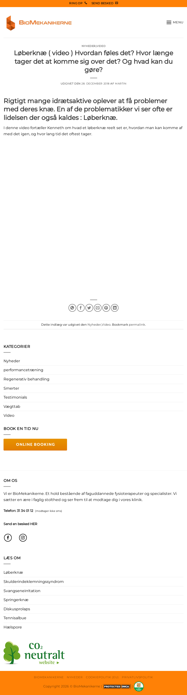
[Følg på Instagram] (23, 538)
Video (100, 46)
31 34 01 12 (25, 511)
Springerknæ (16, 600)
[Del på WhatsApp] (72, 308)
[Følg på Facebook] (8, 538)
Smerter (11, 388)
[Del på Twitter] (89, 308)
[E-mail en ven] (98, 308)
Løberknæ (13, 572)
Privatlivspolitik (137, 677)
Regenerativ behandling (26, 379)
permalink (137, 324)
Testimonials (15, 397)
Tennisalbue (15, 618)
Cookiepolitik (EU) (102, 677)
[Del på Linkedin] (115, 308)
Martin (120, 83)
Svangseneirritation (22, 591)
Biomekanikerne (49, 677)
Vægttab (12, 406)
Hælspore (13, 627)
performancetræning (23, 370)
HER (33, 524)
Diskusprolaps (17, 609)
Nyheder (89, 46)
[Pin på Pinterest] (106, 308)
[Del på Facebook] (81, 308)
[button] (174, 22)
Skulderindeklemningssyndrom (34, 581)
